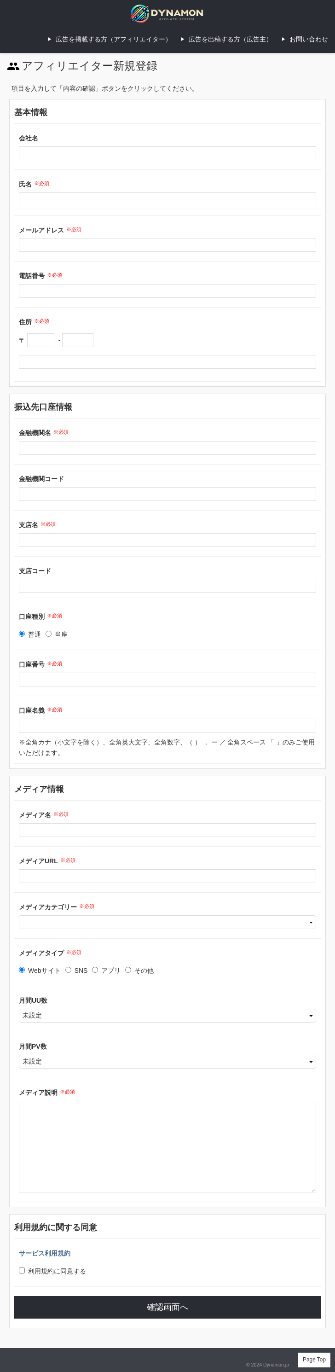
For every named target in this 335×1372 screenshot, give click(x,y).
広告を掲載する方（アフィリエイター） (114, 39)
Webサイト (40, 970)
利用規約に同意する (52, 1271)
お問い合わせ (308, 39)
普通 (30, 634)
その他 (139, 970)
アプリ (106, 970)
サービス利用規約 (44, 1253)
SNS (76, 970)
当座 (57, 634)
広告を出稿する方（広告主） (230, 39)
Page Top (314, 1359)
